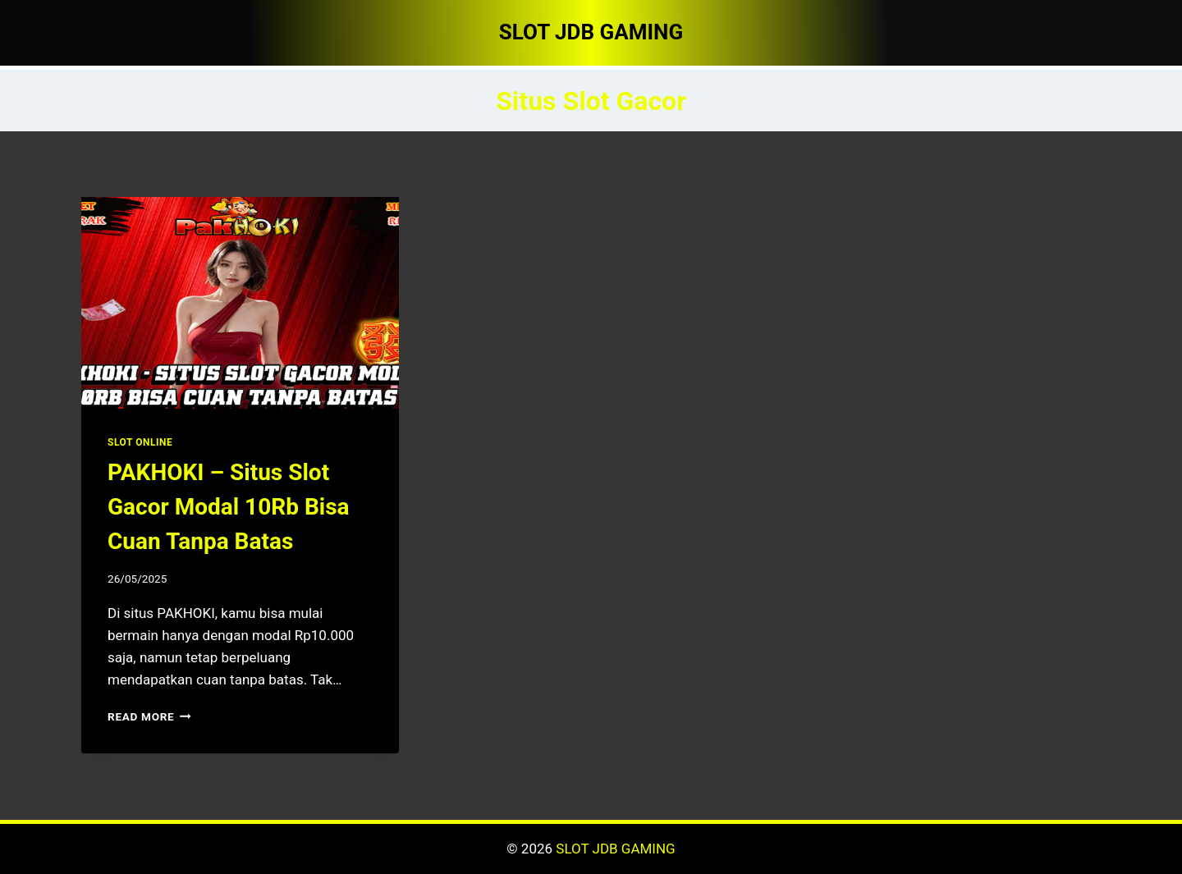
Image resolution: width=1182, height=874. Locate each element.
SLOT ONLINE (140, 442)
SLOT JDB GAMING (615, 848)
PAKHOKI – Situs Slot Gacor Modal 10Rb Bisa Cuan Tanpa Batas (229, 507)
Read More (149, 716)
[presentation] (240, 303)
